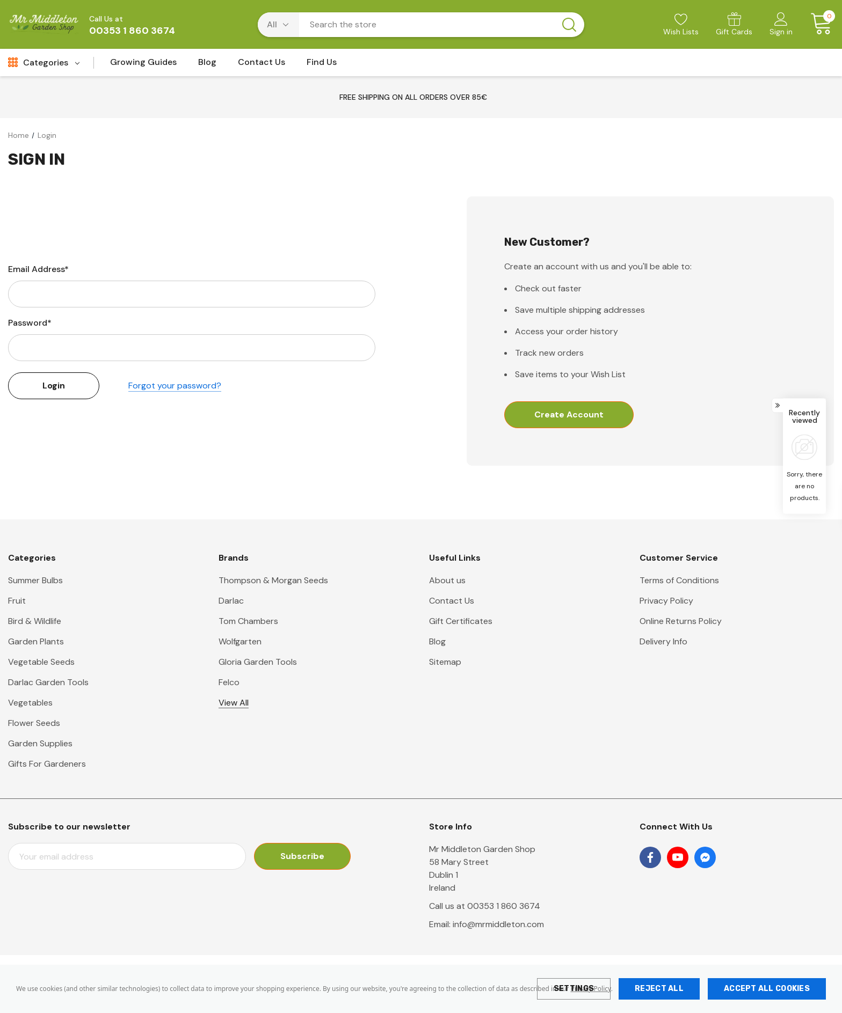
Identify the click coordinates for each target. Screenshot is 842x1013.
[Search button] (569, 24)
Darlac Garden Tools (48, 682)
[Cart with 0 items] (817, 24)
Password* (30, 322)
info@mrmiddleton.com (498, 924)
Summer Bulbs (35, 580)
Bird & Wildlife (34, 621)
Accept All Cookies (767, 988)
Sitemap (445, 661)
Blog (437, 641)
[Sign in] (781, 25)
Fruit (17, 600)
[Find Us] (322, 65)
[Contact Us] (261, 65)
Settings (574, 988)
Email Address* (38, 269)
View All (234, 702)
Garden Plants (36, 641)
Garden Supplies (40, 743)
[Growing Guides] (143, 65)
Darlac (231, 600)
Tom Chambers (248, 621)
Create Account (569, 414)
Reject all (659, 988)
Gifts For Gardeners (47, 763)
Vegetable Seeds (41, 661)
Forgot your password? (174, 385)
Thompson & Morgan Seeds (273, 580)
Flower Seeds (34, 723)
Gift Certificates (460, 621)
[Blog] (207, 65)
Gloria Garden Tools (258, 661)
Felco (229, 682)
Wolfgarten (240, 641)
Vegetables (30, 702)
